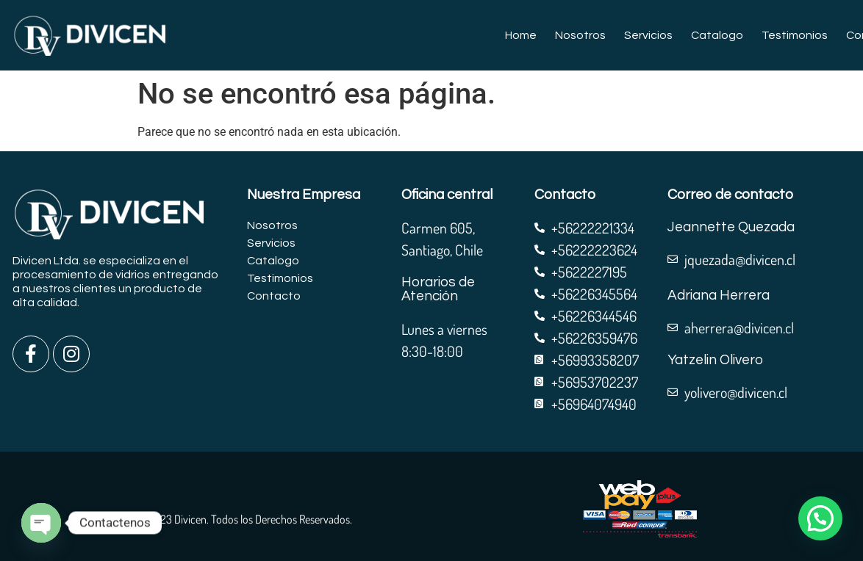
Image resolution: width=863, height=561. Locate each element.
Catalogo (717, 35)
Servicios (648, 35)
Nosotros (580, 35)
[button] (820, 518)
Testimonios (795, 35)
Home (521, 35)
